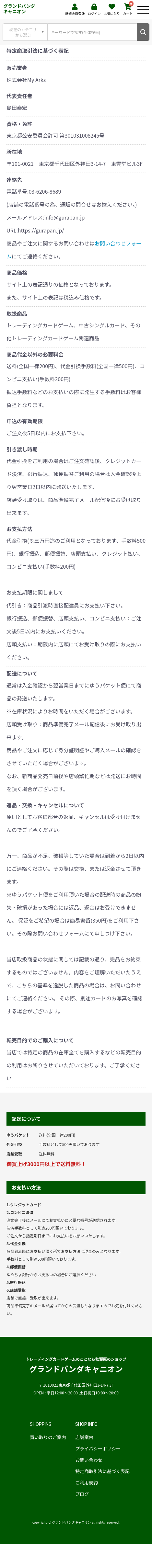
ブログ (82, 1494)
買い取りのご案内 (48, 1437)
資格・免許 (19, 123)
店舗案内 (84, 1437)
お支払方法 (19, 528)
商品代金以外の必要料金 (35, 354)
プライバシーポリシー (98, 1448)
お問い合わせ (88, 1460)
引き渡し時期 (22, 449)
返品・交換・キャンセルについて (45, 805)
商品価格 (16, 272)
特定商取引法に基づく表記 (102, 1471)
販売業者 (16, 67)
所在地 (14, 151)
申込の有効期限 (24, 421)
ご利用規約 (86, 1482)
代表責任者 (19, 95)
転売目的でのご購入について (40, 1040)
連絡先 (14, 179)
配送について (22, 673)
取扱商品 (16, 313)
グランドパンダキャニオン (19, 9)
